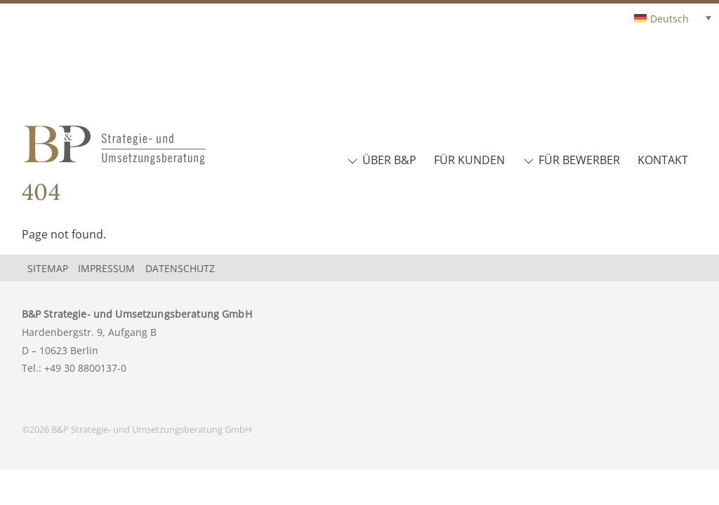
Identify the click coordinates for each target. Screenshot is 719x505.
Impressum (106, 268)
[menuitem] (672, 17)
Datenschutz (180, 268)
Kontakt (663, 160)
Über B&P (381, 160)
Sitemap (47, 268)
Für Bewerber (571, 160)
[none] (644, 17)
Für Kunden (469, 160)
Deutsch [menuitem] (669, 18)
